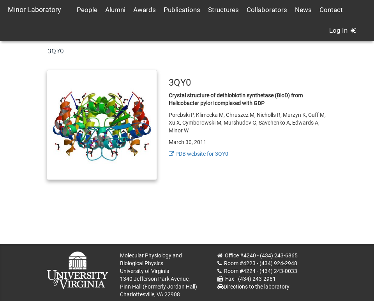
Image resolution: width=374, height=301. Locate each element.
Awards (144, 10)
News (303, 10)
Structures (223, 10)
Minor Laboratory (34, 9)
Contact (331, 10)
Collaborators (267, 10)
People (87, 10)
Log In (342, 30)
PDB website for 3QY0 (198, 154)
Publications (182, 10)
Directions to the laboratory (256, 286)
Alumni (115, 10)
